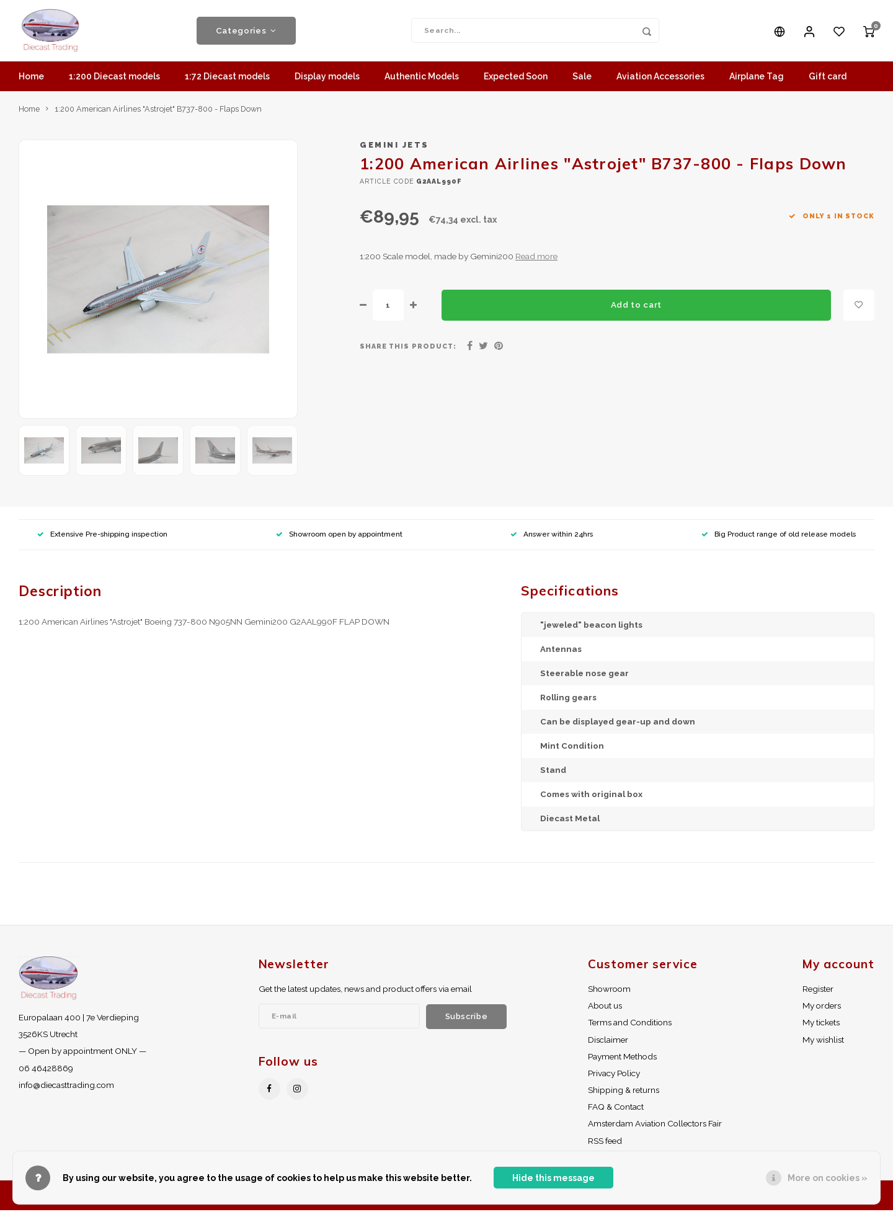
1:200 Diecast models (114, 84)
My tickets (821, 1030)
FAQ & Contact (616, 1113)
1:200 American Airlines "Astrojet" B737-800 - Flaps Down (158, 115)
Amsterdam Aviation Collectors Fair (655, 1130)
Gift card (827, 84)
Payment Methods (622, 1063)
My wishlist (823, 1046)
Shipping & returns (623, 1097)
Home (31, 84)
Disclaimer (608, 1046)
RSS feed (605, 1147)
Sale (582, 84)
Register (817, 996)
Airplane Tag (756, 84)
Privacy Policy (614, 1080)
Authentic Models (421, 84)
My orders (821, 1012)
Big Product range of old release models (778, 541)
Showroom (609, 996)
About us (605, 1012)
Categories (246, 34)
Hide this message (553, 1178)
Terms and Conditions (630, 1030)
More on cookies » (828, 1178)
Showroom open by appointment (339, 541)
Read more (536, 263)
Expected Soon (516, 84)
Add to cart (636, 311)
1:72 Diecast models (227, 84)
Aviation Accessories (660, 84)
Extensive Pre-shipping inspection (102, 541)
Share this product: (408, 353)
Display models (327, 84)
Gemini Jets (394, 151)
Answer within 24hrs (551, 541)
